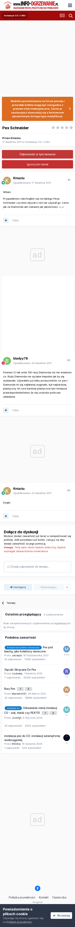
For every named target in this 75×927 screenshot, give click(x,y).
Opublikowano (32, 182)
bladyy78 (20, 358)
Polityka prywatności (22, 897)
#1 (69, 179)
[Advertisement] (36, 56)
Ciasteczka (59, 897)
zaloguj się (52, 539)
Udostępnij (18, 587)
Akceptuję (61, 915)
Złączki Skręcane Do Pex (20, 669)
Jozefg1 (16, 717)
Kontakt (44, 897)
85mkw (16, 743)
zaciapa (17, 655)
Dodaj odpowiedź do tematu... (28, 566)
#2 (68, 360)
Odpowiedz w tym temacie (37, 154)
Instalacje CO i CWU (37, 141)
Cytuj (15, 220)
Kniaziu (16, 138)
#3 (68, 490)
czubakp (17, 673)
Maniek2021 (19, 693)
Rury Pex (10, 688)
